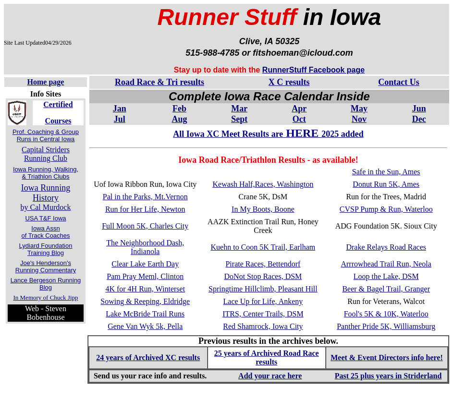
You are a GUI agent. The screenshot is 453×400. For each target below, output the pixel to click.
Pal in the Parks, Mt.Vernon (145, 197)
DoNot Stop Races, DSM (263, 276)
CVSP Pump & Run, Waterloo (386, 209)
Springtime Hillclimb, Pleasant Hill (263, 289)
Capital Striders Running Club (46, 153)
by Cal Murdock (46, 197)
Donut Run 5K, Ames (386, 184)
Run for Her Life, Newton (145, 209)
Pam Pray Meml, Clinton (145, 276)
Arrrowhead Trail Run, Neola (386, 264)
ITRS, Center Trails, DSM (262, 314)
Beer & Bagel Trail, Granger (386, 289)
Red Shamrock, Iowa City (263, 326)
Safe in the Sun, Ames (386, 172)
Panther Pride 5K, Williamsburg (386, 326)
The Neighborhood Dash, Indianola (145, 247)
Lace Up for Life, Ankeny (263, 301)
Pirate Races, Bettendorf (262, 264)
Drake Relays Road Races (386, 247)
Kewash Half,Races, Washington (262, 184)
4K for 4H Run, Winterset (145, 289)
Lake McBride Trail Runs (145, 314)
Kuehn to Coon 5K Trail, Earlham (263, 247)
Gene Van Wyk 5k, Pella (145, 326)
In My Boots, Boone (263, 209)
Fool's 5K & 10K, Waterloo (386, 314)
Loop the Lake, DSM (386, 276)
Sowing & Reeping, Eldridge (145, 301)
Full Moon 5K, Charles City (145, 226)
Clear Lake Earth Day (145, 264)
